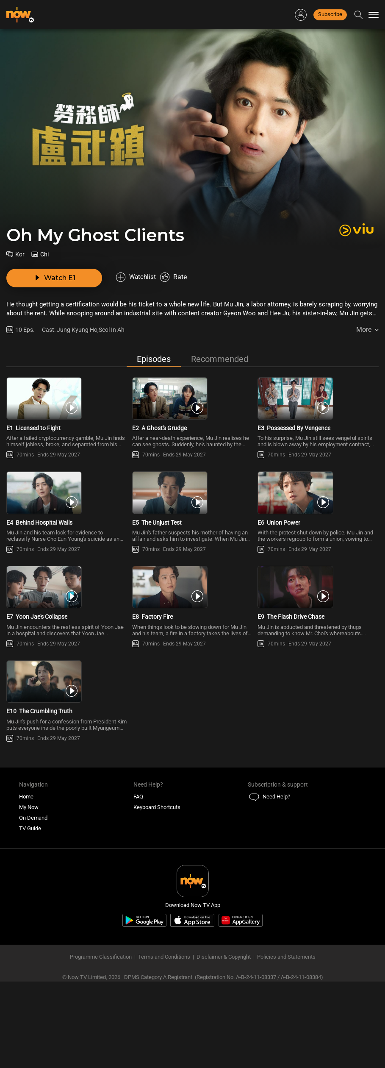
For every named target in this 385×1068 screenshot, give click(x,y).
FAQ (138, 883)
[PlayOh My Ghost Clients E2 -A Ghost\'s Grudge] (192, 392)
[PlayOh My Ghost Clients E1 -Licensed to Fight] (66, 392)
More (363, 310)
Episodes (154, 340)
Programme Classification (101, 1043)
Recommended (219, 340)
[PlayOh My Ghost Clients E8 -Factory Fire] (192, 634)
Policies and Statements (286, 1043)
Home (26, 883)
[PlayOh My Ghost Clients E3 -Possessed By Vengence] (318, 392)
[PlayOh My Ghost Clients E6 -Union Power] (318, 513)
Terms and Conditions (164, 1043)
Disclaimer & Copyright (224, 1043)
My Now (29, 893)
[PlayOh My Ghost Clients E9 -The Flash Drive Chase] (318, 634)
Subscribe (330, 14)
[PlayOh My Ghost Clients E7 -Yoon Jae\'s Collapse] (66, 634)
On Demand (33, 904)
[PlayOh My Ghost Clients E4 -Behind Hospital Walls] (66, 513)
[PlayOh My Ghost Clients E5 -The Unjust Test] (192, 513)
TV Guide (30, 915)
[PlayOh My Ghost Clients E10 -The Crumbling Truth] (66, 755)
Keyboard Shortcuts (156, 893)
